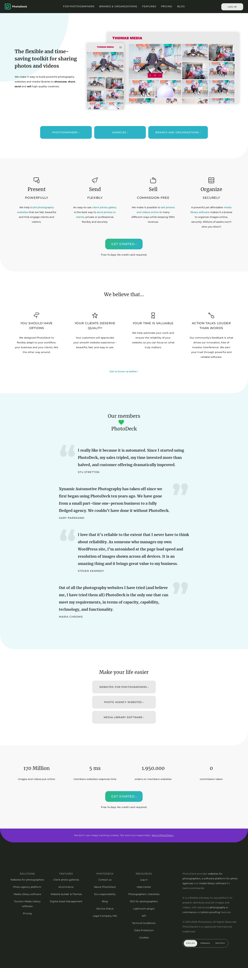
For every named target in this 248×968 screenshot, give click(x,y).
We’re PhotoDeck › (163, 835)
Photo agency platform (27, 886)
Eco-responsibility (105, 894)
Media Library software (27, 894)
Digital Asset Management (66, 901)
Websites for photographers (27, 879)
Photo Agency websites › (124, 707)
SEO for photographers (144, 901)
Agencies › (120, 132)
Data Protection (144, 930)
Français (205, 943)
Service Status (104, 908)
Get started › (124, 250)
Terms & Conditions (144, 923)
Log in (232, 7)
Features (149, 6)
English (190, 943)
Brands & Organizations (118, 6)
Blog (181, 6)
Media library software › (124, 722)
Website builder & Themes (66, 894)
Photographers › (66, 132)
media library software (212, 883)
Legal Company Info (105, 915)
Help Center (144, 886)
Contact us (104, 879)
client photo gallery (104, 213)
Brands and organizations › (178, 132)
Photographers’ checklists (143, 894)
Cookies (144, 937)
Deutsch (220, 943)
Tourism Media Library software (27, 904)
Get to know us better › (124, 377)
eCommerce (66, 886)
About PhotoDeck (105, 886)
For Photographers (78, 6)
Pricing (166, 6)
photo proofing (211, 912)
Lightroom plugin (144, 908)
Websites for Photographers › (124, 692)
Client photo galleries (66, 879)
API (144, 915)
